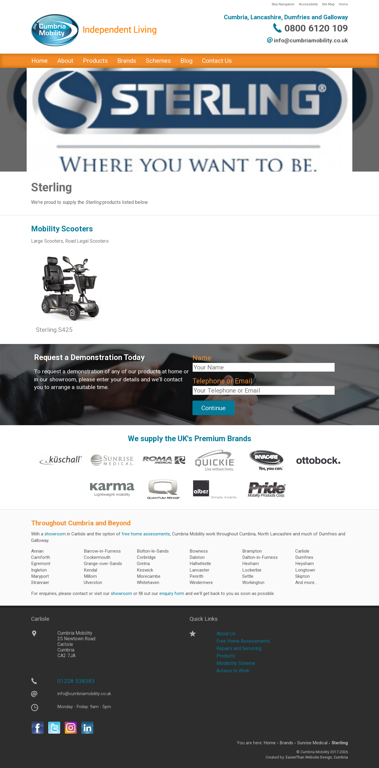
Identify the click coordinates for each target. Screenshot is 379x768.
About (65, 60)
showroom (55, 534)
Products (95, 60)
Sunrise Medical (312, 742)
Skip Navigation (283, 4)
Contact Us (217, 60)
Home (343, 4)
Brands (126, 60)
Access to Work (232, 670)
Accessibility (308, 4)
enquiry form (171, 593)
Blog (186, 60)
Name (201, 358)
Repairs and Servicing (238, 648)
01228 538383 (76, 681)
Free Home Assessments (243, 641)
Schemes (158, 60)
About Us (225, 633)
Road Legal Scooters (87, 241)
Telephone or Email (222, 381)
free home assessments (146, 534)
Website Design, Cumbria (326, 757)
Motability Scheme (235, 663)
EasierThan (295, 757)
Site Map (328, 4)
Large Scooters (47, 241)
